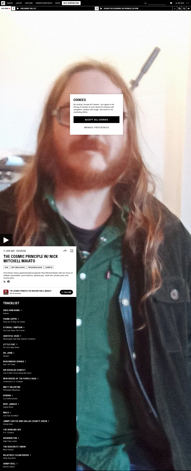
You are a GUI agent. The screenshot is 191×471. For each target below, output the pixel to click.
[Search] (145, 3)
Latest (19, 3)
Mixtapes (44, 3)
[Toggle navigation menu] (187, 3)
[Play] (6, 240)
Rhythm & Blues (18, 267)
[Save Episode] (71, 250)
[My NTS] (179, 3)
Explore (29, 3)
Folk (6, 267)
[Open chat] (171, 3)
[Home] (3, 3)
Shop (57, 3)
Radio (10, 3)
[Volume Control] (188, 8)
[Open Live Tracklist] (184, 8)
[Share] (65, 250)
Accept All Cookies (96, 119)
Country (48, 267)
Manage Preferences (96, 127)
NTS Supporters (71, 3)
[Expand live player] (174, 8)
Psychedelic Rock (35, 267)
